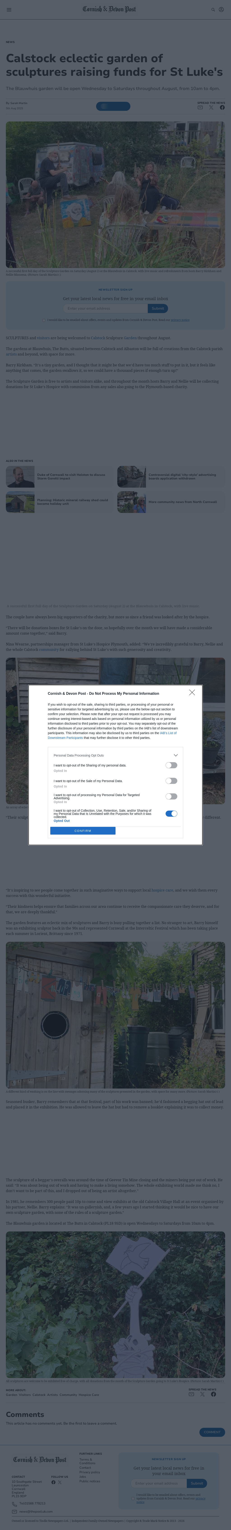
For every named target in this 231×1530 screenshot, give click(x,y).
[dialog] (115, 765)
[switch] (171, 765)
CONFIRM (82, 831)
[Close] (193, 694)
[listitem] (115, 755)
